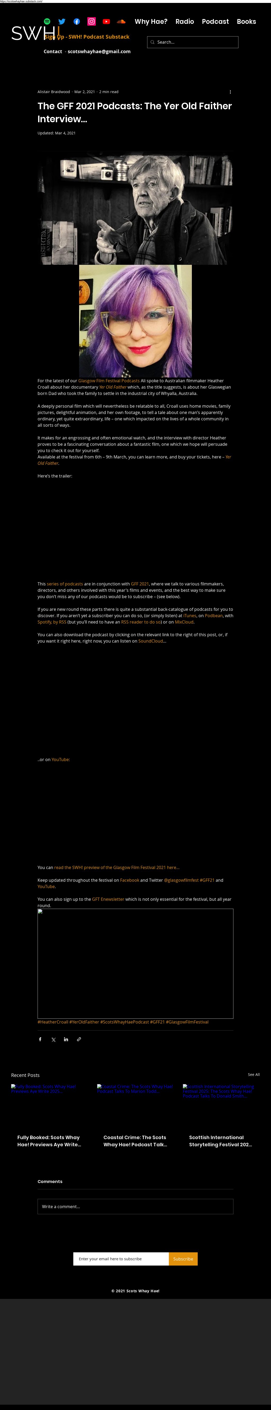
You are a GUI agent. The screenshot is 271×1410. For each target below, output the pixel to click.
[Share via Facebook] (40, 1039)
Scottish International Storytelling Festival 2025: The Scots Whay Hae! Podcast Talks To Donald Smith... (221, 1141)
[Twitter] (62, 21)
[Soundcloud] (121, 21)
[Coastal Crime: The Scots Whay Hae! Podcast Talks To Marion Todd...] (135, 1105)
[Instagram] (91, 21)
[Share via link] (79, 1039)
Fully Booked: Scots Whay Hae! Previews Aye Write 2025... (48, 1141)
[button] (184, 21)
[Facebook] (77, 21)
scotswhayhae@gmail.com (99, 51)
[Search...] (192, 42)
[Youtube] (106, 21)
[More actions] (230, 91)
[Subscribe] (183, 1259)
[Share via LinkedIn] (66, 1039)
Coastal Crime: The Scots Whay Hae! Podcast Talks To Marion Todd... (134, 1141)
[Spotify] (47, 21)
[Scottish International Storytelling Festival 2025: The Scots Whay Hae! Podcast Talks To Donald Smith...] (221, 1105)
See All (254, 1074)
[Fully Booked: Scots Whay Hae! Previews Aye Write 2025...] (49, 1105)
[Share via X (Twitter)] (53, 1039)
